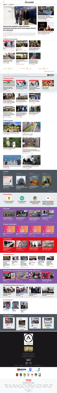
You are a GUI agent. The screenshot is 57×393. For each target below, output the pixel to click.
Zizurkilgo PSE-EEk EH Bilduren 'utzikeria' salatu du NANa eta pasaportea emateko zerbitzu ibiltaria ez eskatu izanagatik (48, 203)
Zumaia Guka (44, 387)
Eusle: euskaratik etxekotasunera (45, 88)
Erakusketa (31, 188)
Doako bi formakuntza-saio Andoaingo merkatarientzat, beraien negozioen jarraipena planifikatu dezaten (31, 150)
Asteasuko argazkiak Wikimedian (7, 295)
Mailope (11, 387)
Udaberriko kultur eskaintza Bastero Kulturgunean (34, 113)
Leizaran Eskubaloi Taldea (35, 204)
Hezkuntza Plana (8, 78)
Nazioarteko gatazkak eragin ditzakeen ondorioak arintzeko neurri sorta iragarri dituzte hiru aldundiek (19, 28)
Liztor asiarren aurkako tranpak (9, 148)
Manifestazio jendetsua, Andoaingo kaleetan (20, 218)
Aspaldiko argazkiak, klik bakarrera (13, 285)
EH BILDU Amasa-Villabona (22, 203)
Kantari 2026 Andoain (9, 224)
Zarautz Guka (38, 387)
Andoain (25, 50)
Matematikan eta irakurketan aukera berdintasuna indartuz (21, 88)
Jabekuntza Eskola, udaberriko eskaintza (9, 280)
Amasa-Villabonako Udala (9, 203)
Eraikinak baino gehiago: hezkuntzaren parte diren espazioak (8, 88)
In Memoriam (11, 4)
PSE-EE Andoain (48, 205)
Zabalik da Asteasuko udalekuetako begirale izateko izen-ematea (22, 187)
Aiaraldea (6, 384)
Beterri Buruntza (26, 153)
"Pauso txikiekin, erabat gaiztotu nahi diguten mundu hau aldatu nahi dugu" (34, 218)
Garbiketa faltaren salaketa (27, 134)
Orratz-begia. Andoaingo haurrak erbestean (33, 187)
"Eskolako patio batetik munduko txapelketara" (33, 248)
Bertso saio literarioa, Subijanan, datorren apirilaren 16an (45, 32)
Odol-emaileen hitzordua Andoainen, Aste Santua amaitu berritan (8, 61)
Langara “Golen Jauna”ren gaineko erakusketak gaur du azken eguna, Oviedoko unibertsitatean (21, 114)
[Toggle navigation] (4, 2)
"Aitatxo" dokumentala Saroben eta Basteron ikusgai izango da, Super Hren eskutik (9, 101)
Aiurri (14, 384)
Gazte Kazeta (7, 239)
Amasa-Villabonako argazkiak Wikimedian (47, 295)
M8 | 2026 (6, 208)
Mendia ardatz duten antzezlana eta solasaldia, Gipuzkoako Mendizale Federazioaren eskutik (34, 61)
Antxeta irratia (29, 384)
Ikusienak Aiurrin (8, 254)
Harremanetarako (37, 365)
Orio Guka (27, 387)
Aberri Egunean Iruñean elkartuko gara (22, 202)
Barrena (51, 384)
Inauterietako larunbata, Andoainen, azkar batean (47, 280)
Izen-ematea (18, 189)
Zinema (43, 187)
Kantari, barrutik (32, 279)
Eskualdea (12, 50)
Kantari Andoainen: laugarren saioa (47, 234)
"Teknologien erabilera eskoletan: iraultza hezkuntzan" (7, 248)
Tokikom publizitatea (28, 390)
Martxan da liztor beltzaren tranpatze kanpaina (9, 202)
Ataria (35, 384)
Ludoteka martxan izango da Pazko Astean (11, 132)
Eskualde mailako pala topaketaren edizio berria (8, 218)
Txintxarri (33, 387)
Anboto (24, 384)
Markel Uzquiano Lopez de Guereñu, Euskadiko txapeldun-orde (12, 166)
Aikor (10, 384)
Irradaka (17, 279)
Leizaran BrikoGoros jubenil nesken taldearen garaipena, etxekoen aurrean (35, 202)
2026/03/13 (48, 327)
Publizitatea (27, 365)
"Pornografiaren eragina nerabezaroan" (20, 248)
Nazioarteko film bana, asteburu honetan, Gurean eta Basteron (22, 61)
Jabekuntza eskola (6, 188)
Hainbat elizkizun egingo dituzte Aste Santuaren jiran (21, 101)
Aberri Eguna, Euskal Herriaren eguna (9, 48)
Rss (42, 365)
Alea (17, 384)
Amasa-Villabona (44, 20)
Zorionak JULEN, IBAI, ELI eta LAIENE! (24, 310)
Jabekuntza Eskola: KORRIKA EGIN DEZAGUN (8, 187)
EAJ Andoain (25, 135)
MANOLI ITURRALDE (14, 310)
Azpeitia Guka (39, 384)
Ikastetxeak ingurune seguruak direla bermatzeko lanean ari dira (34, 88)
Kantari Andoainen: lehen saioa (8, 234)
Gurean (28, 389)
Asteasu (9, 296)
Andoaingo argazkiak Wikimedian (33, 295)
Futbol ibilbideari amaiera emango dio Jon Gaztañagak (34, 101)
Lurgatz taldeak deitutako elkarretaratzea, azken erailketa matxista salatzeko (45, 17)
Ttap (32, 389)
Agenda (5, 4)
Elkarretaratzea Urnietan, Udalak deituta (47, 218)
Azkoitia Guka (45, 384)
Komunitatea (7, 194)
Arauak (31, 365)
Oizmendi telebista (21, 387)
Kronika (7, 387)
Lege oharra (21, 365)
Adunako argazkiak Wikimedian (19, 295)
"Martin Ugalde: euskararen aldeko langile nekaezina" (47, 248)
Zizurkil (48, 20)
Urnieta (8, 134)
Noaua (15, 387)
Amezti (20, 384)
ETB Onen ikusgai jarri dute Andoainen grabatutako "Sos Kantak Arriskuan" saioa (34, 48)
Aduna (22, 296)
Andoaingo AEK (20, 50)
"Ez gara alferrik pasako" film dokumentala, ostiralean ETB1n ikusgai (30, 166)
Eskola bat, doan (19, 49)
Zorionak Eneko (6, 309)
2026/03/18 (22, 329)
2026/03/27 (9, 327)
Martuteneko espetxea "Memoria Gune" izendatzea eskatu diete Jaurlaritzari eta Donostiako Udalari (8, 114)
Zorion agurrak (8, 300)
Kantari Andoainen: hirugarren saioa (35, 234)
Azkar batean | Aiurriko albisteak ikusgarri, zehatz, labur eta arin (22, 270)
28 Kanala (49, 387)
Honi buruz (16, 365)
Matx (25, 389)
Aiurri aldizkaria (8, 315)
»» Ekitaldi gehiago (51, 191)
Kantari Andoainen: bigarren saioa (21, 234)
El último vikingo (45, 186)
